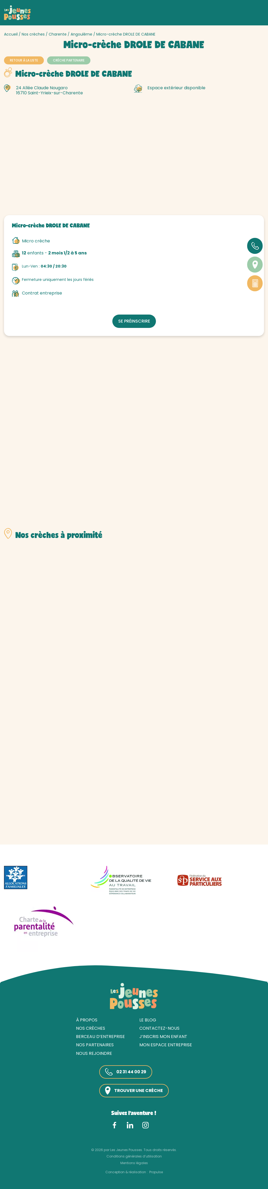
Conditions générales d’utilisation (134, 1156)
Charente (58, 34)
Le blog (147, 1020)
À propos (86, 1020)
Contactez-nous (159, 1028)
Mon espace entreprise (165, 1044)
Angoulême (81, 34)
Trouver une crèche (134, 1090)
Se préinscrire (134, 321)
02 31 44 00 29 (126, 1072)
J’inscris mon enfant (163, 1036)
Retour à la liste (24, 60)
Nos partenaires (95, 1044)
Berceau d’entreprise (100, 1036)
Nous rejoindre (94, 1053)
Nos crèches (33, 34)
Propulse (156, 1172)
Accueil (11, 34)
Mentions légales (134, 1162)
